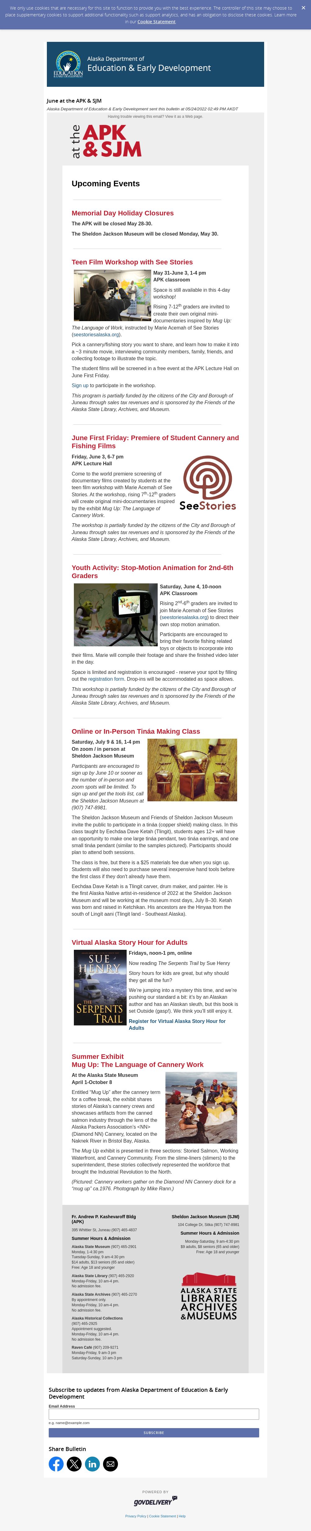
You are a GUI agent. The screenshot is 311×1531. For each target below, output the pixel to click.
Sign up (80, 385)
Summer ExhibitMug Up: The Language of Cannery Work (138, 1061)
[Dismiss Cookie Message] (303, 6)
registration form (106, 679)
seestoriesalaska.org (96, 334)
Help (182, 1516)
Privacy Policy (135, 1516)
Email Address (62, 1406)
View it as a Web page (183, 116)
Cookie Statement (156, 21)
